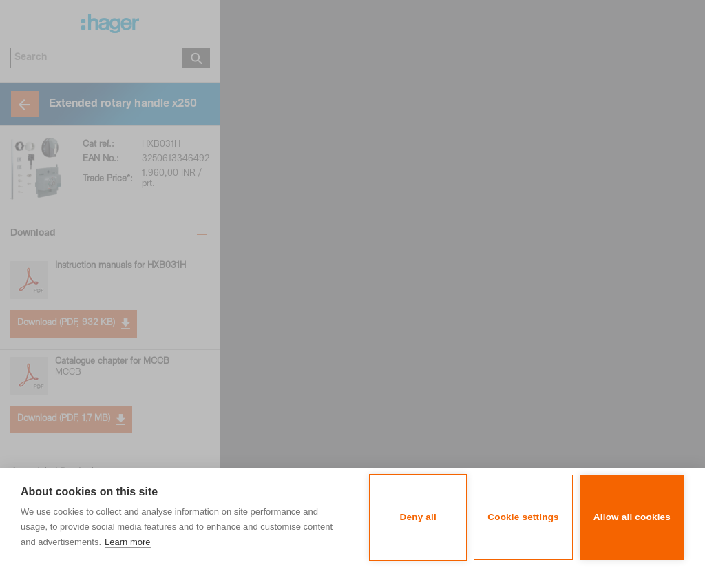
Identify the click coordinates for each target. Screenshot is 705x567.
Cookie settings (523, 517)
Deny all (418, 517)
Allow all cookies (632, 517)
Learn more (127, 542)
